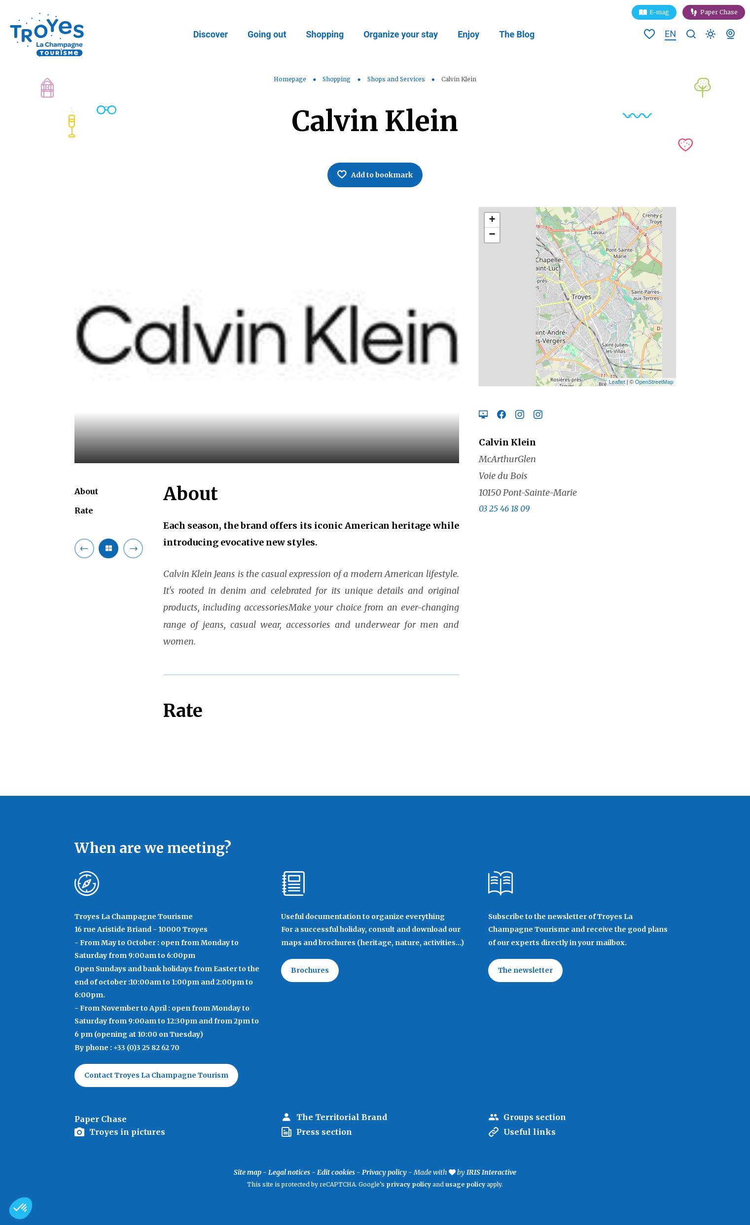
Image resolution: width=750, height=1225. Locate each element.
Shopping (325, 34)
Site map (247, 1172)
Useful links (529, 1132)
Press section (324, 1132)
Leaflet (617, 382)
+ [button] (492, 220)
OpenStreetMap (654, 382)
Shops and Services (397, 79)
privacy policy (408, 1184)
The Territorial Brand (341, 1117)
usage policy (465, 1184)
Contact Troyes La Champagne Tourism (156, 1075)
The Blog (517, 34)
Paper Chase (719, 12)
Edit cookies (336, 1172)
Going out (267, 34)
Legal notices (289, 1172)
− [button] (492, 235)
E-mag (659, 12)
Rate (83, 510)
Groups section (534, 1117)
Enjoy (468, 34)
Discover (210, 34)
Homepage (290, 79)
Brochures (310, 970)
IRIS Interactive (491, 1172)
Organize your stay (400, 34)
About (86, 491)
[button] (21, 1208)
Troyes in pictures (127, 1132)
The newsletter (525, 970)
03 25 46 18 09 (504, 508)
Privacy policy (384, 1172)
